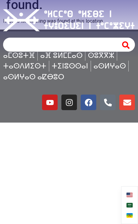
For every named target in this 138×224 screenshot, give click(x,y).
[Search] (126, 45)
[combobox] (59, 45)
